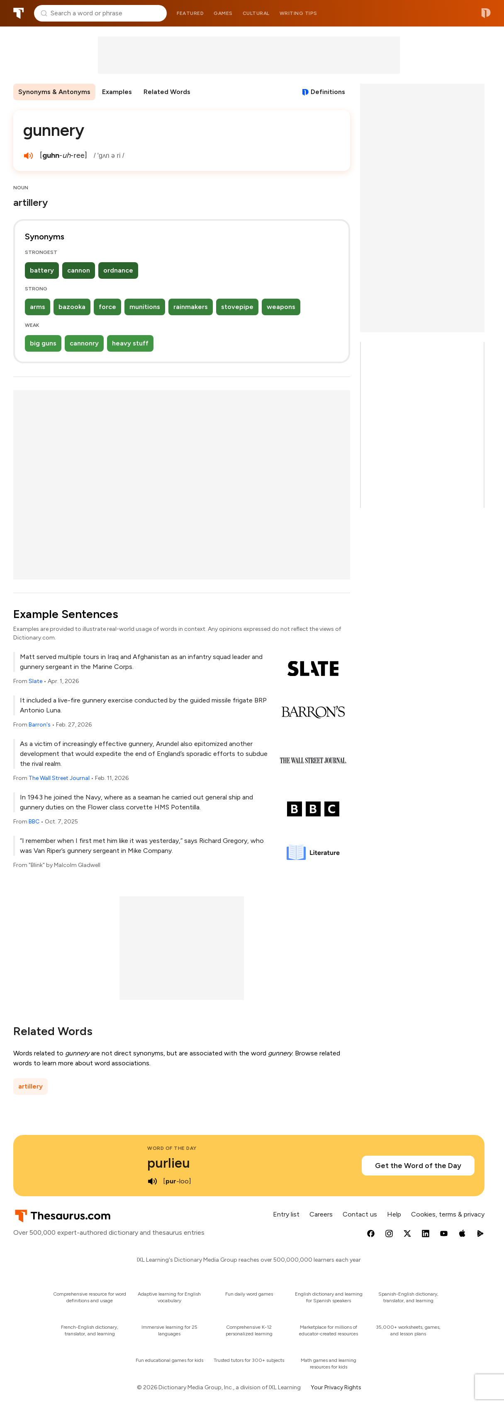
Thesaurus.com (18, 13)
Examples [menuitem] (117, 92)
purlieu (168, 1163)
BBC (34, 821)
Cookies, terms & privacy (448, 1214)
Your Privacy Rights (336, 1387)
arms (37, 307)
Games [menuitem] (223, 13)
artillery (30, 1086)
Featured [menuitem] (190, 13)
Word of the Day (172, 1148)
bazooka (71, 307)
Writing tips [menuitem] (298, 13)
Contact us (360, 1214)
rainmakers (190, 307)
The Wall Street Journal (59, 778)
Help (394, 1214)
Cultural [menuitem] (256, 13)
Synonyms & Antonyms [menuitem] (54, 92)
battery (42, 270)
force (107, 307)
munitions (144, 307)
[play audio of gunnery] (28, 156)
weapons (281, 307)
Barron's (40, 724)
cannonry (84, 343)
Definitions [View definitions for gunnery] (328, 92)
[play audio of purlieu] (152, 1181)
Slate (35, 681)
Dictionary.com (486, 13)
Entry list (286, 1214)
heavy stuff (130, 343)
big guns (43, 343)
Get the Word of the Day (418, 1165)
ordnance (118, 270)
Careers (321, 1214)
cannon (78, 270)
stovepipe (237, 307)
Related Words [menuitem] (167, 92)
